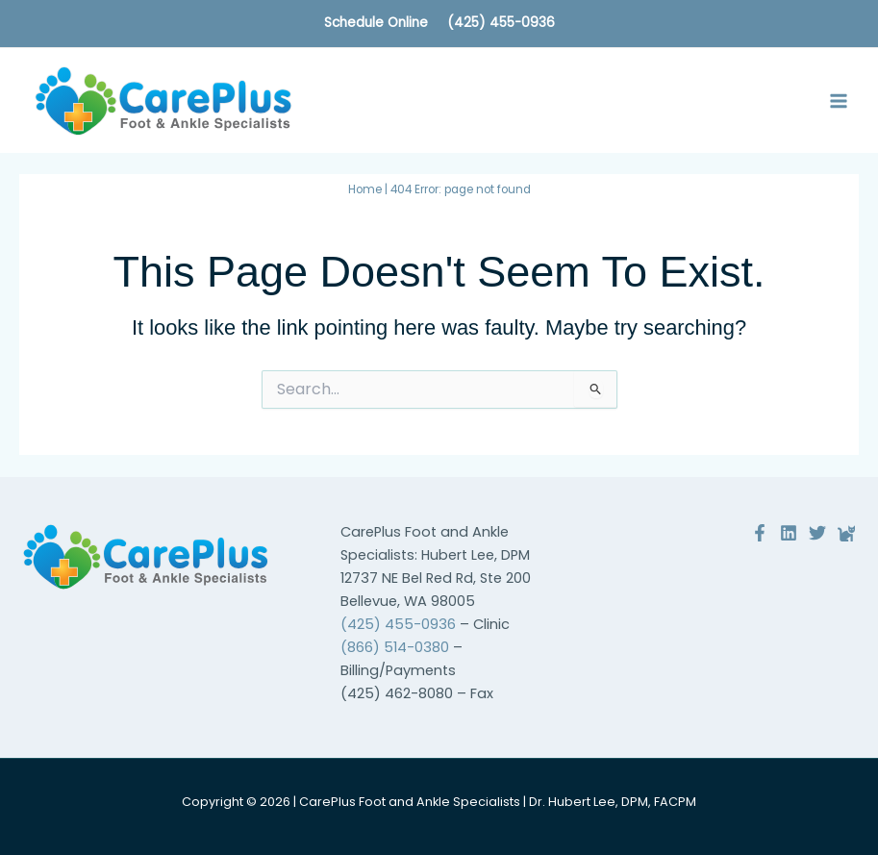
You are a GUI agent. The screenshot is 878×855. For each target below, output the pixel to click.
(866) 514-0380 (394, 647)
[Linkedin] (788, 532)
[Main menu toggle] (838, 101)
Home (365, 189)
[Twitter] (817, 532)
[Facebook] (759, 532)
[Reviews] (846, 532)
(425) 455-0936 (501, 22)
